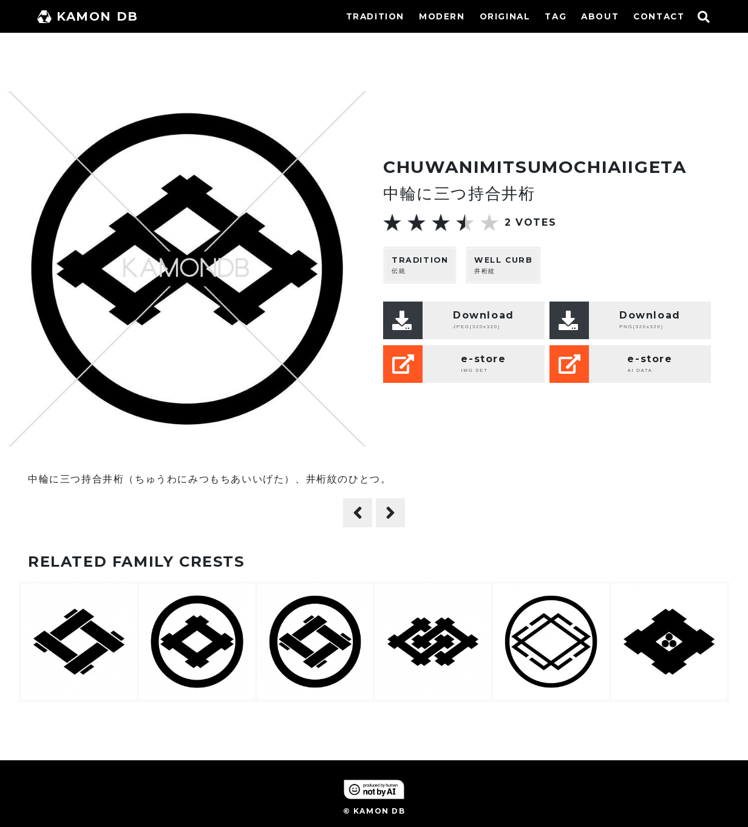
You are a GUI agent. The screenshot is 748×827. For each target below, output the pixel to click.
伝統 (420, 265)
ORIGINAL (505, 16)
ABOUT (600, 16)
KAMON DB (87, 16)
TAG (555, 16)
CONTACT (658, 16)
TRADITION (375, 16)
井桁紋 (503, 265)
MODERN (442, 16)
